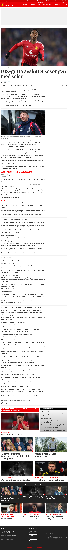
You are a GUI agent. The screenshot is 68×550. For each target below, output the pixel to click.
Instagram (32, 540)
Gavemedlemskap (31, 0)
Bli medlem (9, 1)
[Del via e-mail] (66, 85)
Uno (39, 4)
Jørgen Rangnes (9, 533)
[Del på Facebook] (62, 85)
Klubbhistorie (47, 0)
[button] (65, 492)
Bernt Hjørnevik (9, 532)
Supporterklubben (56, 0)
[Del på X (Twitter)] (64, 85)
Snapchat (31, 541)
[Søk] (64, 5)
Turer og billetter (47, 4)
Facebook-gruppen (33, 539)
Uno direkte (31, 535)
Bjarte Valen (14, 535)
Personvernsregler (30, 547)
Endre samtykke (39, 547)
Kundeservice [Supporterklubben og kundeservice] (31, 532)
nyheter (27, 400)
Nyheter (25, 4)
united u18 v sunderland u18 (16, 400)
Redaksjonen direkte (33, 534)
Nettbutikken (57, 4)
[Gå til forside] (7, 5)
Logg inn (3, 1)
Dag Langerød (11, 531)
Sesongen (32, 4)
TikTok (31, 543)
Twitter (31, 537)
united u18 (4, 400)
